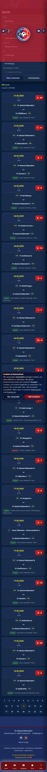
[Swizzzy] (26, 738)
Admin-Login (23, 742)
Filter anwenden (13, 78)
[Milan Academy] (8, 31)
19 (18, 711)
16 (41, 706)
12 (18, 706)
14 (29, 706)
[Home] (6, 767)
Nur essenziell (13, 397)
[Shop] (32, 767)
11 (12, 706)
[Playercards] (38, 31)
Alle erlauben (34, 397)
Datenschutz (18, 750)
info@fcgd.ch (37, 733)
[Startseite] (23, 31)
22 (35, 711)
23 (41, 711)
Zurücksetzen (33, 78)
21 (29, 711)
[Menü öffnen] (44, 31)
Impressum (28, 750)
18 (12, 711)
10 (6, 706)
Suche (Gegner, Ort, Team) (10, 68)
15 (35, 706)
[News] (3, 31)
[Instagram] (21, 738)
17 (6, 711)
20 (23, 711)
